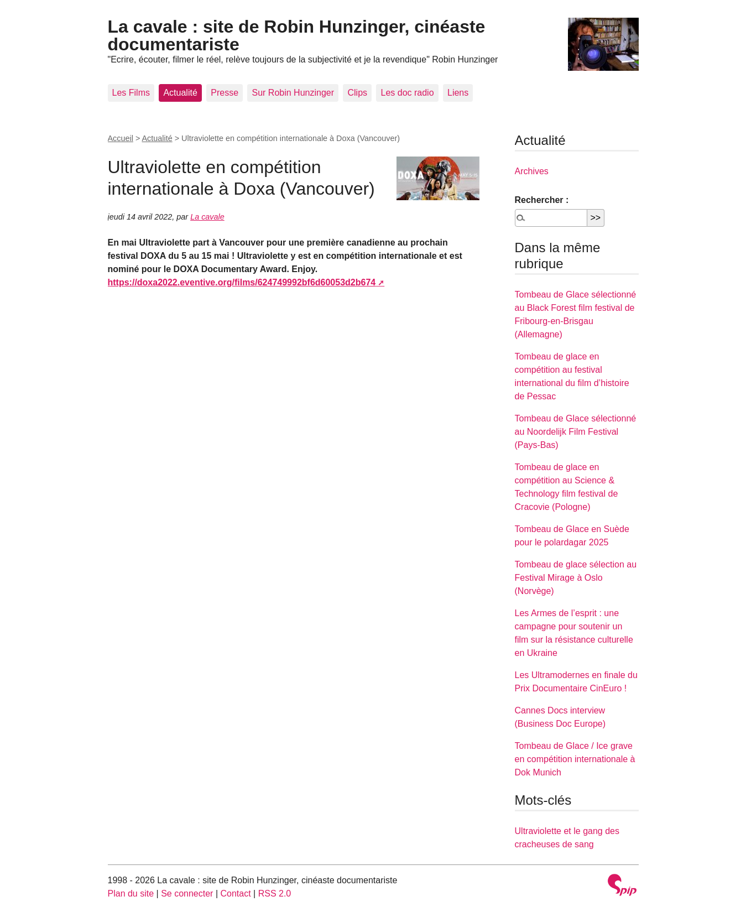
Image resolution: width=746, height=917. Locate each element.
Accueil (120, 138)
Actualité (180, 92)
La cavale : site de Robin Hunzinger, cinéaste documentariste (297, 35)
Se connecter (187, 893)
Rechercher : (542, 200)
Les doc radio (407, 92)
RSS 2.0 (274, 893)
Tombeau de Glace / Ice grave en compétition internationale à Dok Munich (575, 759)
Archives (532, 171)
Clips (357, 92)
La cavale (207, 216)
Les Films (131, 92)
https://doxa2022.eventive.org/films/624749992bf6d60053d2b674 (242, 282)
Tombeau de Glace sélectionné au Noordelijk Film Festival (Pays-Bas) (576, 432)
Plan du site (131, 893)
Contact (235, 893)
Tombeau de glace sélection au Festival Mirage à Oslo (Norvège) (576, 578)
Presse (224, 92)
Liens (457, 92)
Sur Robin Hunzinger (293, 92)
